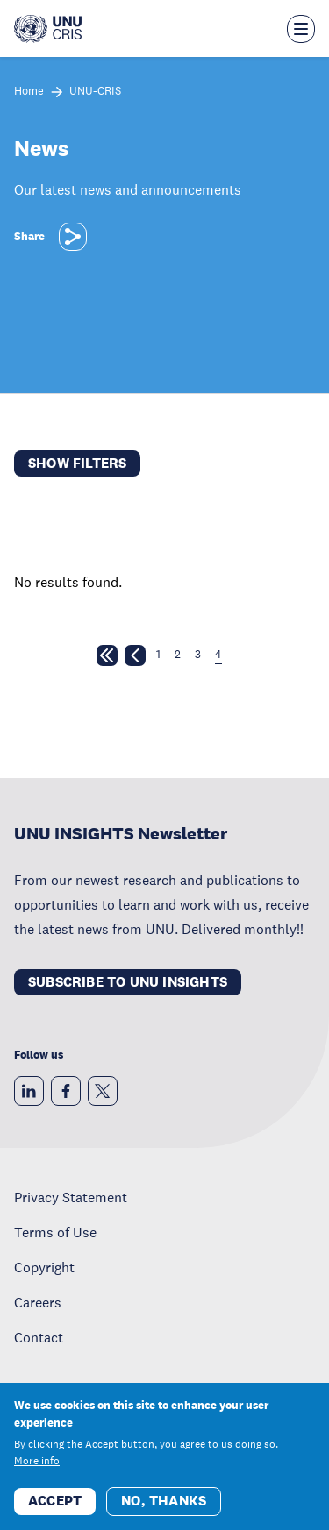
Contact (38, 1337)
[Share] (73, 237)
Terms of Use (55, 1232)
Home (29, 91)
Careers (37, 1302)
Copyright (44, 1267)
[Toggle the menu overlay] (301, 29)
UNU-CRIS (95, 91)
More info (37, 1461)
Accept (55, 1500)
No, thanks (163, 1500)
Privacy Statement (70, 1197)
